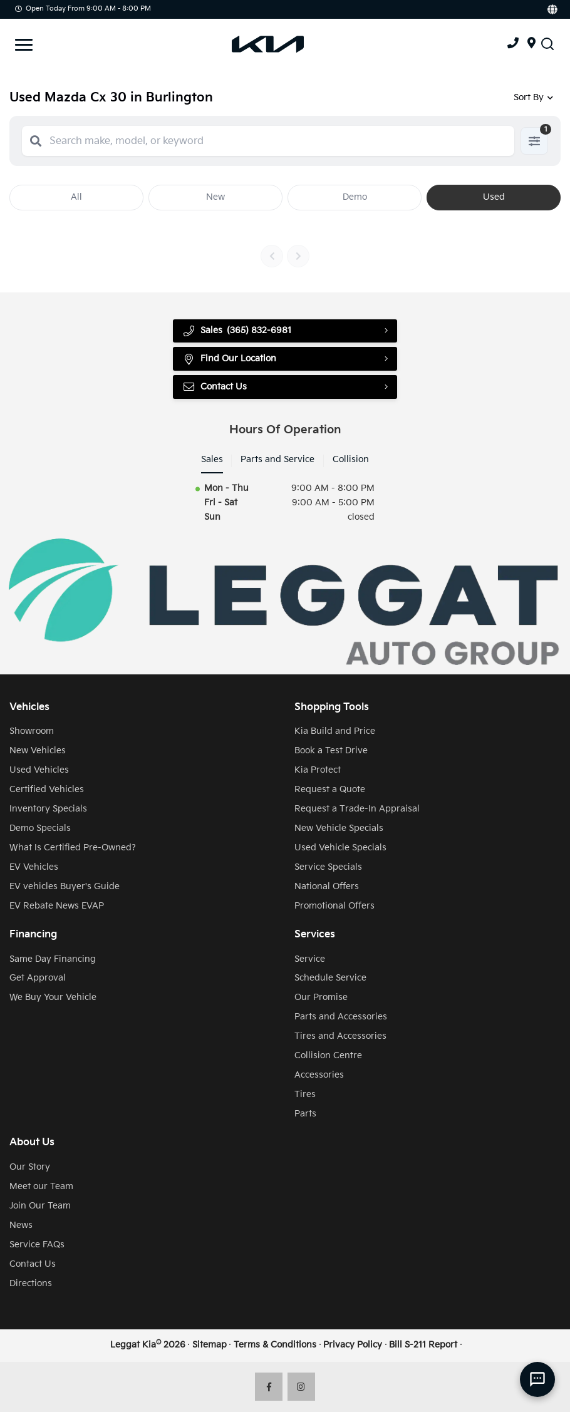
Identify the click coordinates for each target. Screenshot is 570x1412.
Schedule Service (330, 977)
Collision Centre (328, 1055)
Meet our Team (41, 1186)
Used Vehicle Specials (340, 847)
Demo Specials (40, 828)
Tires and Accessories (340, 1036)
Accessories (319, 1074)
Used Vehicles (39, 770)
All (76, 197)
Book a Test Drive (331, 750)
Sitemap (209, 1344)
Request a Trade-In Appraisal (357, 808)
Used (494, 197)
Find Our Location (229, 358)
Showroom (31, 731)
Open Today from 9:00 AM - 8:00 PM (83, 8)
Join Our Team (40, 1205)
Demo (355, 197)
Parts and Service (277, 459)
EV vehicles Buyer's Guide (64, 886)
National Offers (326, 886)
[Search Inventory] (547, 44)
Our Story (29, 1167)
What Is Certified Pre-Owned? (72, 847)
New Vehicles (37, 750)
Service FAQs (37, 1244)
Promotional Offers (334, 905)
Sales (212, 459)
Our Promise (321, 997)
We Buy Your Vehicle (52, 997)
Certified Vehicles (46, 789)
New (215, 197)
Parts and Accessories (340, 1016)
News (21, 1225)
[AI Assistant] (537, 1379)
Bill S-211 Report (423, 1344)
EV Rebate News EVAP (56, 905)
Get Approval (37, 977)
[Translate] (551, 9)
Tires (305, 1094)
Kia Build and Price (334, 731)
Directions (30, 1283)
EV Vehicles (33, 867)
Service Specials (328, 867)
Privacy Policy (352, 1344)
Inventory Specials (48, 808)
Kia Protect (317, 770)
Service (309, 959)
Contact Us (214, 387)
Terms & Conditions (275, 1344)
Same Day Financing (52, 959)
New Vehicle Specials (338, 828)
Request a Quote (329, 789)
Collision (351, 459)
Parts (305, 1113)
